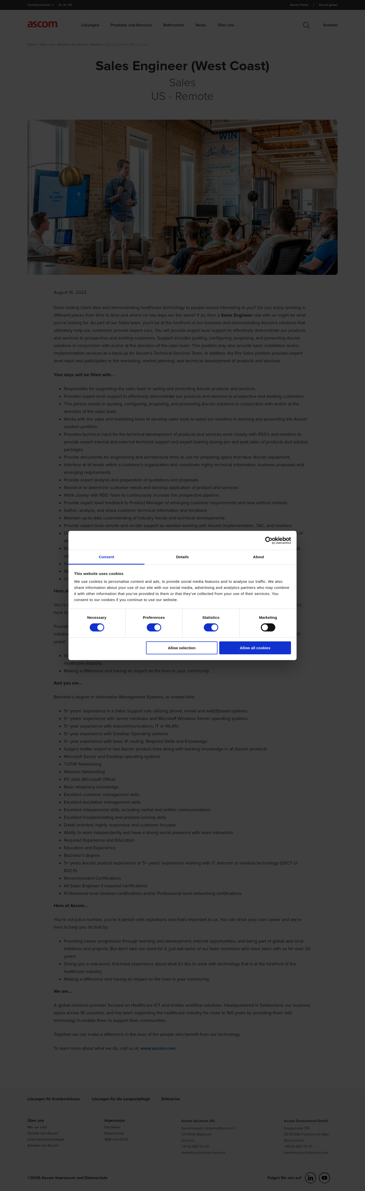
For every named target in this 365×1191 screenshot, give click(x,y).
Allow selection (181, 648)
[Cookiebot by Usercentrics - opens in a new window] (269, 540)
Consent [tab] (106, 557)
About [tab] (258, 557)
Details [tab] (182, 557)
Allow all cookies (255, 648)
